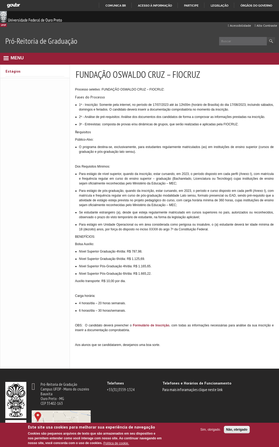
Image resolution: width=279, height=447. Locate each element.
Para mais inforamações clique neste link (192, 389)
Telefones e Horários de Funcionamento (196, 383)
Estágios (13, 71)
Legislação (219, 5)
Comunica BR (115, 5)
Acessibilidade (239, 25)
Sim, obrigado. (210, 429)
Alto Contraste (266, 25)
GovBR (13, 5)
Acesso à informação (155, 5)
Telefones (115, 383)
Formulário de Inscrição (151, 325)
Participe (191, 5)
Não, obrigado (237, 429)
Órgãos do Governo (256, 5)
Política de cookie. (116, 443)
